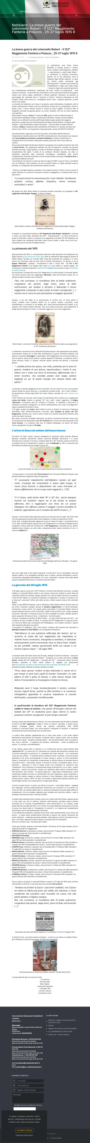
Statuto (51, 1025)
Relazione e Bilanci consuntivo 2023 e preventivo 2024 (62, 1021)
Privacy (39, 1105)
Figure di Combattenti (52, 57)
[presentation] (25, 1110)
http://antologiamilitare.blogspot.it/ (24, 61)
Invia (15, 1116)
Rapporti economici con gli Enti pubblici (62, 1028)
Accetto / (28, 1105)
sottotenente (42, 268)
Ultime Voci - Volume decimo (58, 1035)
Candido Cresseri (53, 268)
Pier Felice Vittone (46, 393)
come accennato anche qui (33, 257)
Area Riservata (26, 11)
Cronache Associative (37, 57)
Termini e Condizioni (27, 1105)
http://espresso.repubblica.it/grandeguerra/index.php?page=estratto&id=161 (42, 665)
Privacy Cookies (56, 1138)
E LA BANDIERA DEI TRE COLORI (60, 1031)
